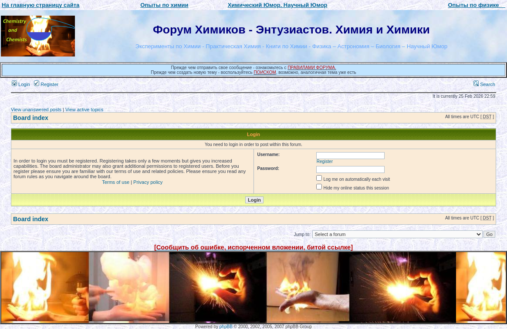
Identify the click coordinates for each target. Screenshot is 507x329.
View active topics (84, 109)
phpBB (226, 326)
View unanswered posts (36, 109)
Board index (30, 117)
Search (484, 84)
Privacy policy (147, 182)
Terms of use (115, 182)
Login (21, 84)
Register (46, 84)
